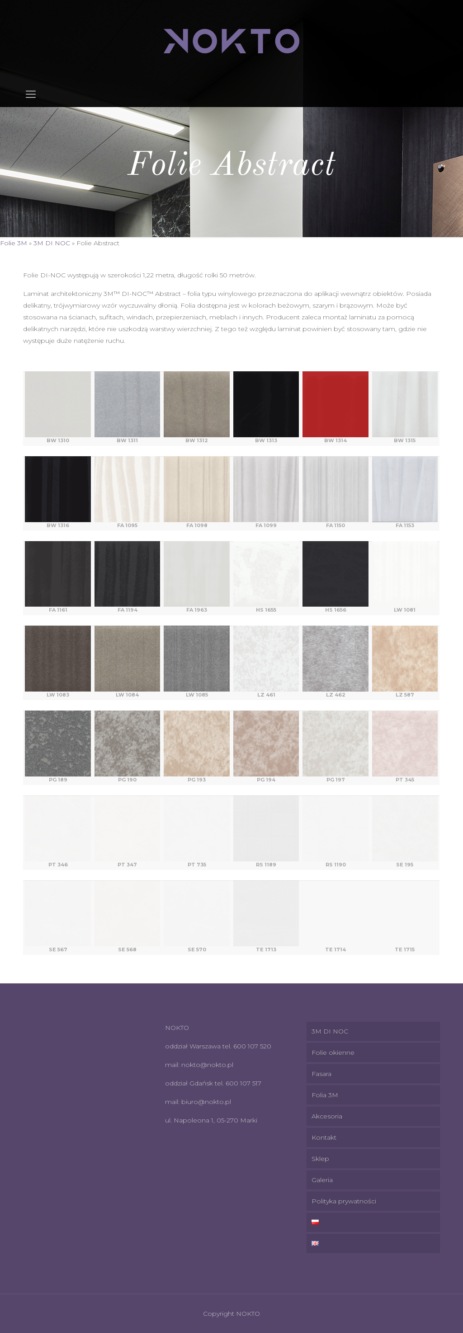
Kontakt (324, 1137)
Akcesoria (327, 1116)
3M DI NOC (51, 243)
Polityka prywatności (344, 1201)
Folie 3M (13, 243)
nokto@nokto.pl (207, 1065)
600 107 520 (252, 1046)
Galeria (322, 1180)
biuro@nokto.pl (206, 1102)
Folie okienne (333, 1052)
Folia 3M (325, 1095)
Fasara (321, 1074)
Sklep (320, 1159)
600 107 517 (243, 1083)
